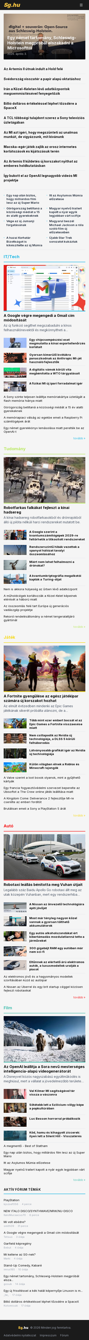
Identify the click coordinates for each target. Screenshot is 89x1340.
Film (8, 1007)
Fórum (64, 1335)
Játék (9, 637)
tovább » (79, 438)
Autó (8, 826)
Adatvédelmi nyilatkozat (20, 1335)
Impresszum (48, 1335)
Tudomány (15, 448)
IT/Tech (11, 256)
